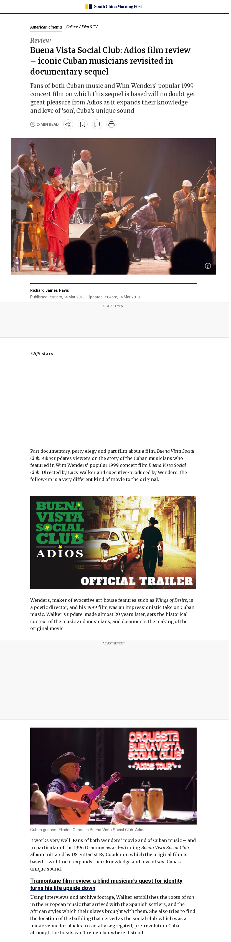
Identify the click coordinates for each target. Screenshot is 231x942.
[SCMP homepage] (113, 7)
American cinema (46, 27)
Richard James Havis (49, 290)
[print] (111, 124)
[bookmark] (83, 124)
